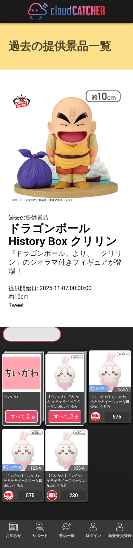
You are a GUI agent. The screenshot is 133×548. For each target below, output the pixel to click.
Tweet (16, 305)
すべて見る (23, 416)
